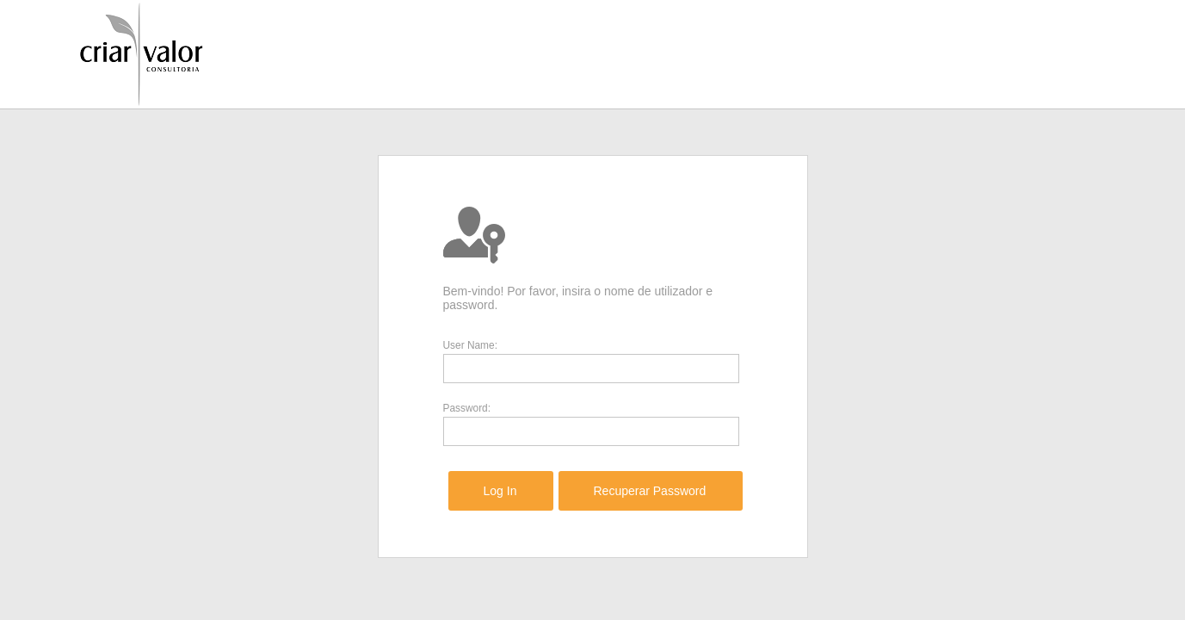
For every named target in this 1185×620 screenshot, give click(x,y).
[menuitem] (500, 491)
